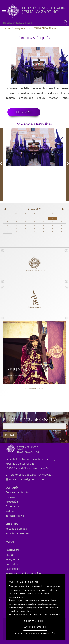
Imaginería (12, 559)
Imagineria (21, 28)
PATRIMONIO (13, 550)
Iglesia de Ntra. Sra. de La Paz (23, 573)
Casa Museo (13, 569)
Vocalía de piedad (16, 529)
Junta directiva (15, 516)
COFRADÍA (12, 488)
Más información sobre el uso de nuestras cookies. (35, 614)
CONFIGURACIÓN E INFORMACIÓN (35, 633)
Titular (10, 555)
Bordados (12, 564)
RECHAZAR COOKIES (35, 621)
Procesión (12, 502)
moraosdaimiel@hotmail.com (27, 479)
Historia (10, 497)
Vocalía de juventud (18, 533)
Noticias (10, 511)
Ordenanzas (13, 506)
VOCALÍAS (12, 524)
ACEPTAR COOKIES (35, 627)
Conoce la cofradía (17, 492)
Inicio (6, 28)
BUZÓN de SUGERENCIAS (30, 420)
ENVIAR (9, 435)
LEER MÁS (24, 112)
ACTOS (10, 542)
